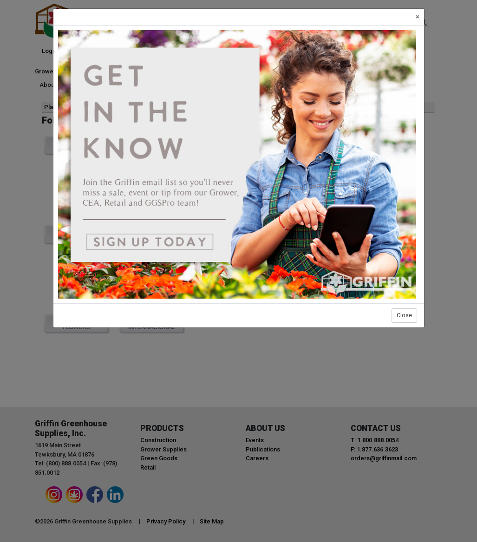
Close (404, 315)
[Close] (417, 17)
